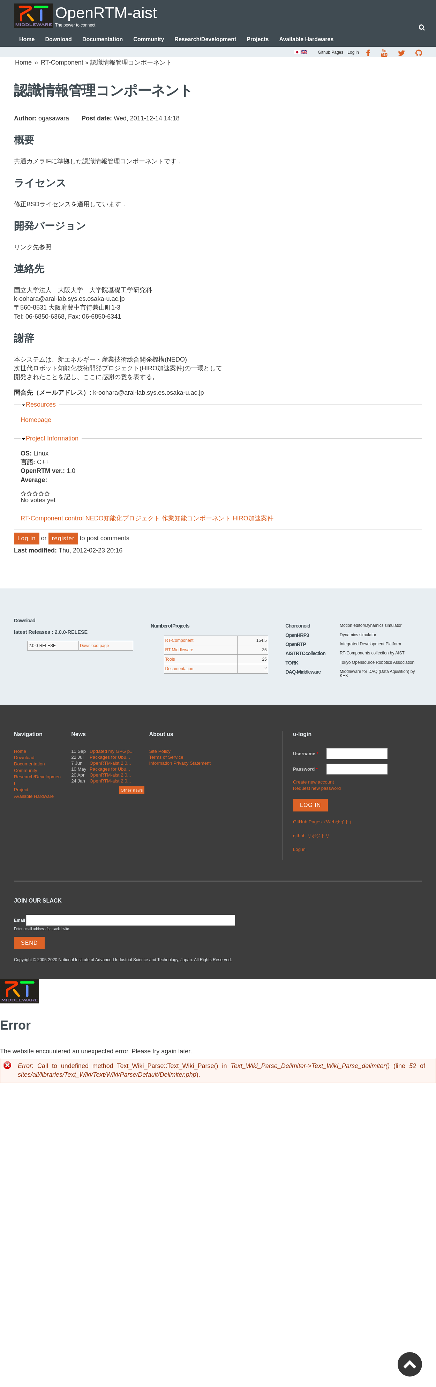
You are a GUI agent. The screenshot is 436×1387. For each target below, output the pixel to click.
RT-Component (62, 62)
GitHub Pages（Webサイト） (323, 821)
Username (305, 753)
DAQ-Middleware (303, 672)
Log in (353, 52)
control (74, 518)
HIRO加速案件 (253, 518)
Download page (94, 645)
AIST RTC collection (305, 653)
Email (19, 920)
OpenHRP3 (297, 635)
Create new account (313, 782)
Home (27, 39)
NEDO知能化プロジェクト (122, 518)
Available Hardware (34, 796)
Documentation (102, 39)
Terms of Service (166, 757)
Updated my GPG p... (112, 751)
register (63, 538)
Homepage (36, 419)
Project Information (52, 438)
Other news (132, 790)
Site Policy (160, 751)
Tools (170, 659)
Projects (258, 39)
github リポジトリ (311, 835)
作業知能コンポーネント (196, 518)
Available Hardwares (306, 39)
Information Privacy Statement (180, 763)
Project (21, 789)
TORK (291, 663)
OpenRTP (295, 644)
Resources (41, 404)
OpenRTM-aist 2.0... (110, 763)
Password (305, 769)
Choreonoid (297, 626)
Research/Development (205, 39)
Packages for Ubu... (110, 757)
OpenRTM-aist (106, 13)
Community (148, 39)
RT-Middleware (179, 649)
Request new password (317, 788)
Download (58, 39)
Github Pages (331, 52)
